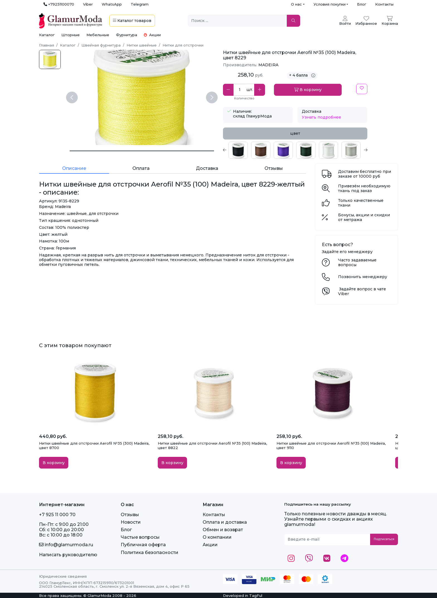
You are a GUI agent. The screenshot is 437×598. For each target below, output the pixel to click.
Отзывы (130, 514)
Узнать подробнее (321, 117)
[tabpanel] (295, 150)
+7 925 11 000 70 (57, 514)
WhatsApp (112, 4)
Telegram (140, 4)
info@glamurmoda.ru (66, 544)
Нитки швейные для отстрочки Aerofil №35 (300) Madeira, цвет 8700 (94, 445)
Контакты (384, 4)
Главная (46, 45)
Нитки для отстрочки (182, 45)
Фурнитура (126, 35)
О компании (217, 537)
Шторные (70, 35)
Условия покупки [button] (330, 4)
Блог (361, 4)
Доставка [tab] (207, 168)
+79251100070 (58, 4)
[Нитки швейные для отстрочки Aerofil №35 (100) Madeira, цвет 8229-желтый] (142, 151)
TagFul (255, 595)
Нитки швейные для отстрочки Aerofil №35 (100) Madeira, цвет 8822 (212, 445)
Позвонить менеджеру (362, 276)
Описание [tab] (74, 168)
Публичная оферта (143, 544)
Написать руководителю (68, 554)
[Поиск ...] (237, 21)
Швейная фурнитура (101, 45)
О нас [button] (296, 4)
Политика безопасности (149, 552)
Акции (152, 35)
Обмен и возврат (223, 529)
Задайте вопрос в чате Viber (362, 291)
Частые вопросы (140, 537)
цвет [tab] (295, 133)
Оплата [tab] (141, 168)
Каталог (47, 35)
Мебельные (97, 35)
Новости (131, 522)
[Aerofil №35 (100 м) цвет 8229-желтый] (50, 59)
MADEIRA (268, 64)
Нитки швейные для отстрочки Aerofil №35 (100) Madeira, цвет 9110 (331, 445)
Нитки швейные (142, 45)
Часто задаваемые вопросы (357, 262)
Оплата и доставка (225, 522)
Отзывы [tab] (273, 168)
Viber (88, 4)
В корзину (308, 89)
